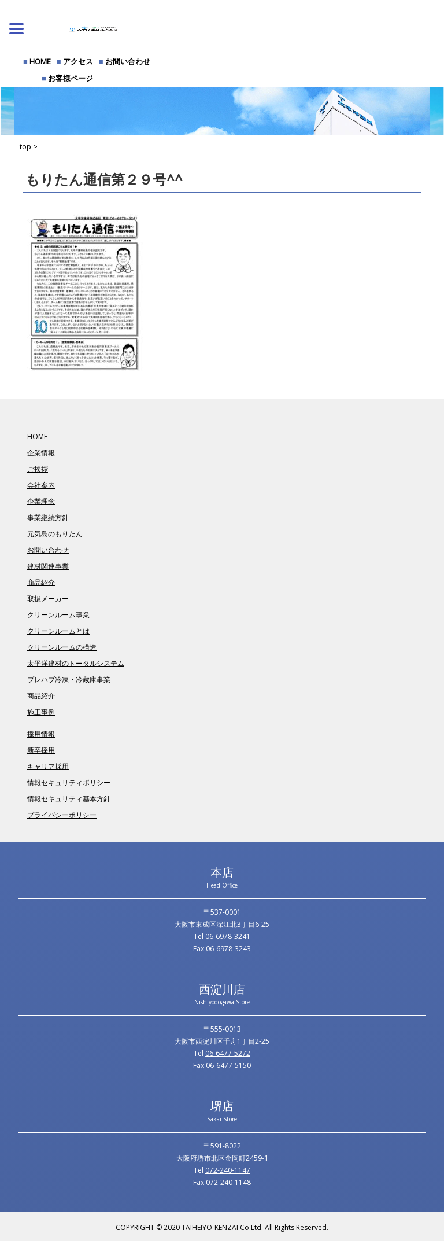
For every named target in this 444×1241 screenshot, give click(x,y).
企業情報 (41, 453)
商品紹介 (41, 582)
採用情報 (41, 734)
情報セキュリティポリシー (68, 782)
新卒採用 (41, 750)
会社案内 (41, 485)
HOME (38, 61)
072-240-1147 (227, 1170)
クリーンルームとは (58, 631)
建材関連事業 (48, 566)
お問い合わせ (126, 61)
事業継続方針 (48, 517)
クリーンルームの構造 (62, 647)
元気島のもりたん (55, 534)
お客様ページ (69, 78)
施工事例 (41, 712)
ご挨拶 (37, 469)
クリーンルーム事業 (58, 615)
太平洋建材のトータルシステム (75, 663)
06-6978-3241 (227, 936)
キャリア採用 (48, 766)
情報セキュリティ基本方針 (68, 799)
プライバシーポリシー (62, 815)
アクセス (77, 61)
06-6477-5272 (227, 1053)
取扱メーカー (48, 598)
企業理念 (41, 501)
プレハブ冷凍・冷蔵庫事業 (68, 679)
